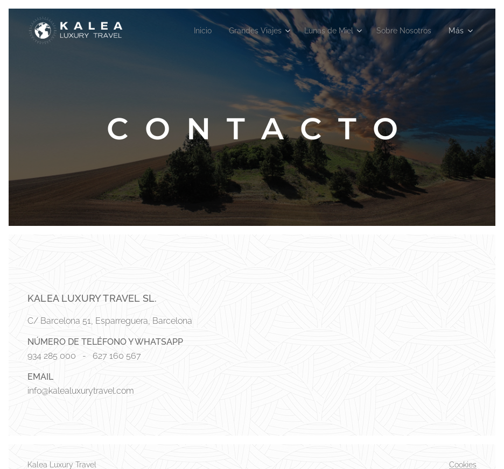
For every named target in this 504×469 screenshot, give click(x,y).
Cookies (463, 464)
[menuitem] (189, 30)
